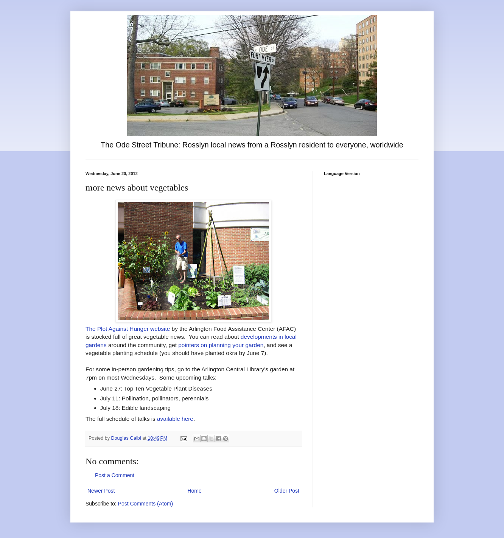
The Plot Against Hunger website (128, 329)
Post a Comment (114, 475)
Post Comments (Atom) (145, 504)
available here (175, 419)
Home (194, 491)
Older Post (286, 491)
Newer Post (101, 491)
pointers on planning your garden (220, 345)
